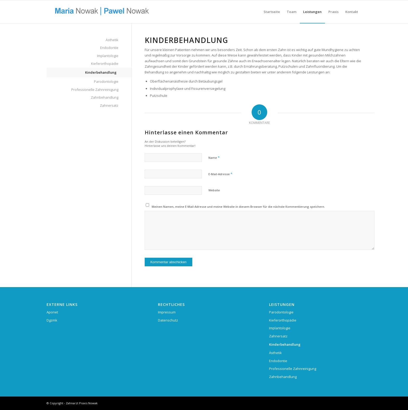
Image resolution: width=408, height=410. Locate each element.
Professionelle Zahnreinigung (94, 89)
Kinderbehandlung (101, 72)
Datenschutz (168, 320)
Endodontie (109, 47)
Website (214, 190)
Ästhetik (112, 39)
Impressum (167, 312)
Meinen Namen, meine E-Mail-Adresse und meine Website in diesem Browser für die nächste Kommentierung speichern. (238, 207)
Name (214, 157)
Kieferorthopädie (104, 63)
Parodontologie (106, 81)
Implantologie (107, 55)
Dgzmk (52, 320)
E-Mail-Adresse (220, 174)
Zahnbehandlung (104, 97)
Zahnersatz (109, 105)
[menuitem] (271, 11)
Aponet (52, 312)
